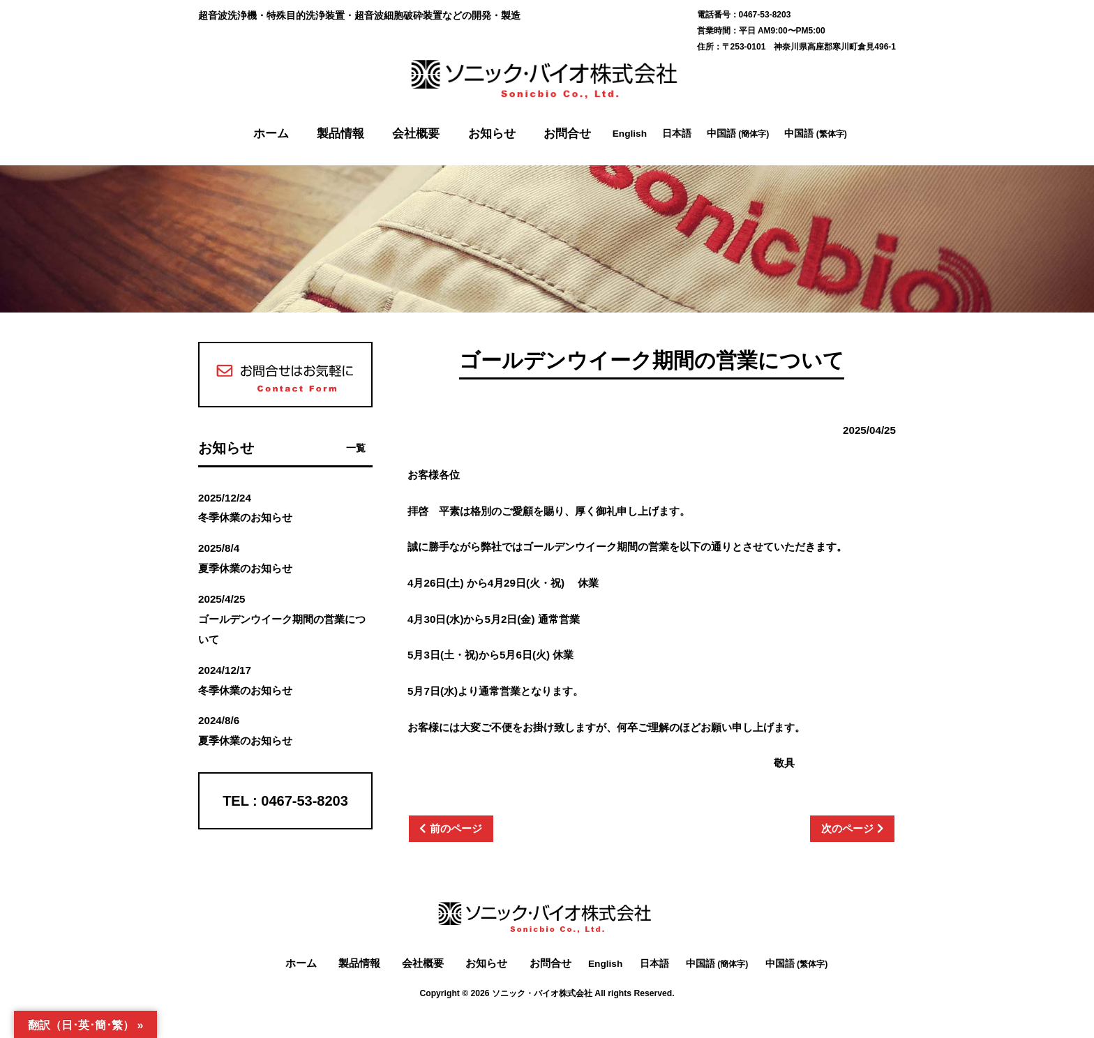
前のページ (456, 828)
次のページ (847, 828)
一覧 (356, 447)
